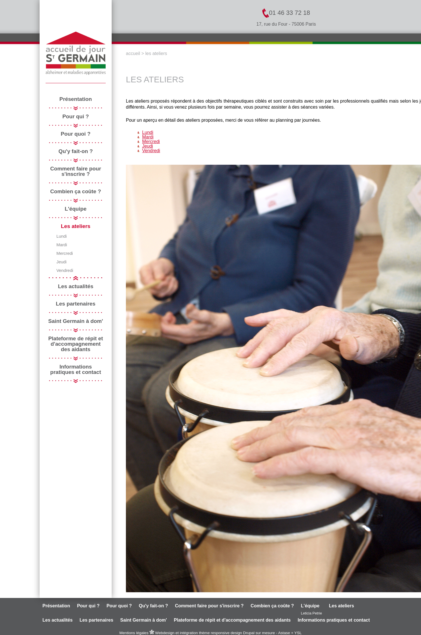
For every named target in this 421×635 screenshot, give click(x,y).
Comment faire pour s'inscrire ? (75, 171)
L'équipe (75, 209)
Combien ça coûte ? (75, 191)
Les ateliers (75, 226)
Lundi (61, 236)
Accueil (133, 53)
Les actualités (75, 286)
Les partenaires (75, 304)
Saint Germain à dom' (75, 321)
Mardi (61, 245)
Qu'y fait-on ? (75, 151)
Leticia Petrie (311, 613)
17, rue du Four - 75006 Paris (286, 24)
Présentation (76, 99)
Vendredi (64, 270)
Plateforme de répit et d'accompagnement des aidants (75, 344)
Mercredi (64, 253)
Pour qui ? (75, 116)
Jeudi (61, 262)
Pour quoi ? (75, 134)
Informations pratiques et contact (75, 369)
